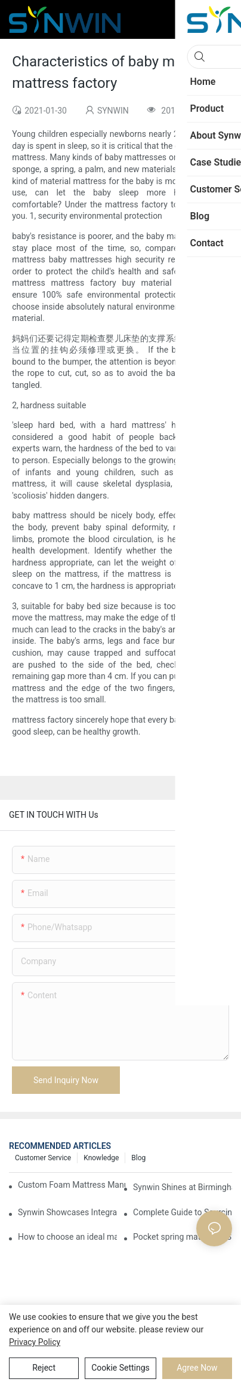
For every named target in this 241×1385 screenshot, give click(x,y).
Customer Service (43, 1158)
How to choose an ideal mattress (67, 1237)
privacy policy (34, 1342)
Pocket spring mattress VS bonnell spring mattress (182, 1237)
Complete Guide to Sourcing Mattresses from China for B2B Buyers (182, 1212)
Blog (138, 1158)
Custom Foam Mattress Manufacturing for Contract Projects (71, 1185)
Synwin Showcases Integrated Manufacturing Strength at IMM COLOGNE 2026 (67, 1212)
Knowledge (101, 1158)
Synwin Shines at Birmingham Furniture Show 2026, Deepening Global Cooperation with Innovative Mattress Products (182, 1187)
